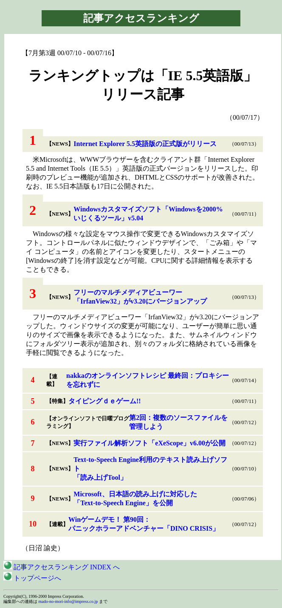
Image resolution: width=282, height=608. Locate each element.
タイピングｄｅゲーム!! (104, 401)
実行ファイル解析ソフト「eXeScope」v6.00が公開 (149, 443)
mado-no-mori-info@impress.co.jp (68, 601)
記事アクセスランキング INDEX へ (61, 567)
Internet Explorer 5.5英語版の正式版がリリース (145, 143)
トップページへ (32, 578)
